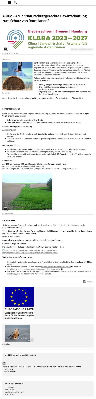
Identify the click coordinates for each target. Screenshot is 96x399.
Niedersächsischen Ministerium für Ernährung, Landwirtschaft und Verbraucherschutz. (49, 272)
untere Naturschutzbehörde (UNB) (56, 267)
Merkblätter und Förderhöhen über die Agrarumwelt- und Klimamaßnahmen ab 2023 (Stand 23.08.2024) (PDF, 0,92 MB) (42, 369)
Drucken (90, 282)
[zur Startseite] (3, 2)
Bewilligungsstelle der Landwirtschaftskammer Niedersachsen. (33, 269)
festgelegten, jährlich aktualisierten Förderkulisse (62, 225)
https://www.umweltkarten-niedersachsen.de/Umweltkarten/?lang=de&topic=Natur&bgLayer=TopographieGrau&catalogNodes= (30, 251)
